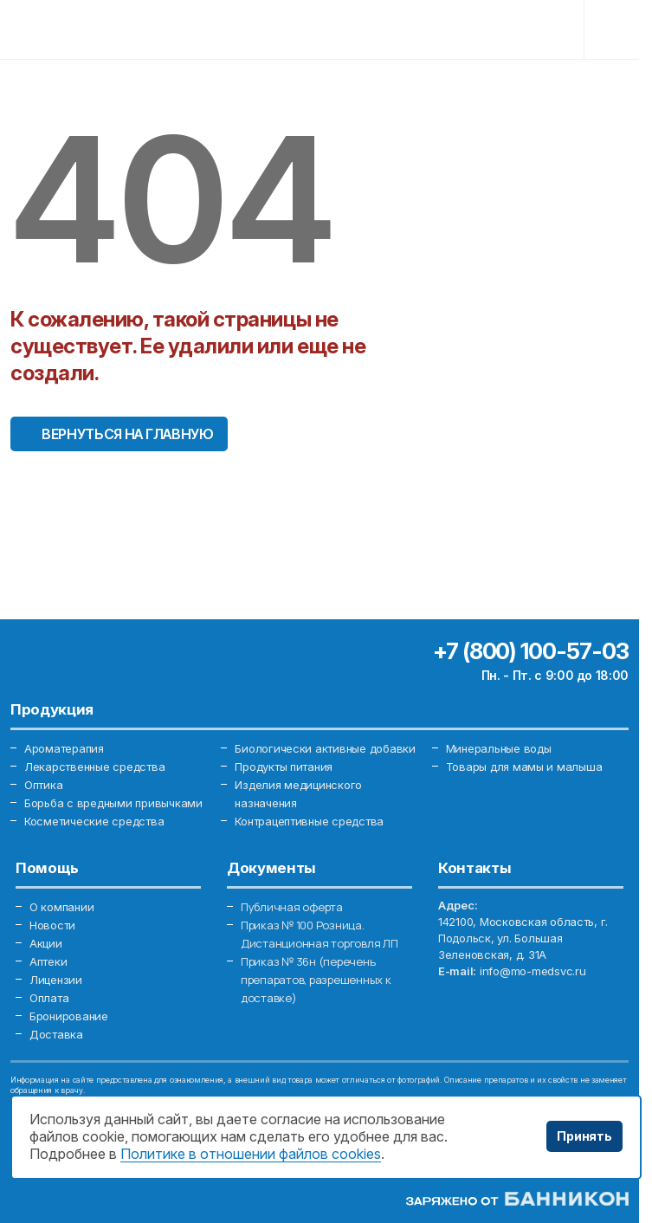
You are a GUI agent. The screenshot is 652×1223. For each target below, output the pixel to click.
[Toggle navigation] (615, 29)
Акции (45, 943)
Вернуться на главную (128, 434)
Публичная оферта (292, 907)
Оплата (48, 998)
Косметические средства (94, 821)
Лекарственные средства (94, 766)
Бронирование (68, 1016)
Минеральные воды (499, 748)
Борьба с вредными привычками (113, 803)
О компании (61, 907)
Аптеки (48, 961)
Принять (584, 1136)
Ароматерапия (64, 748)
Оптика (43, 785)
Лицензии (55, 980)
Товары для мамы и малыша (524, 766)
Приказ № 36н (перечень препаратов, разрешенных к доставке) (316, 980)
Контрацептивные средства (309, 821)
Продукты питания (283, 766)
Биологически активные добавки (325, 748)
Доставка (56, 1034)
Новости (52, 925)
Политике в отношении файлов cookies (250, 1153)
